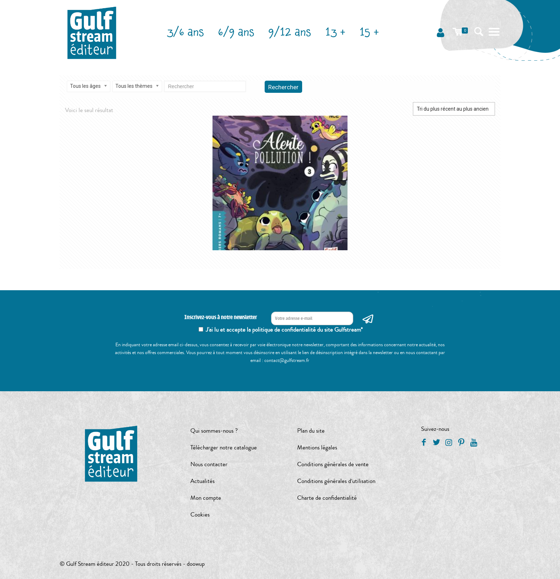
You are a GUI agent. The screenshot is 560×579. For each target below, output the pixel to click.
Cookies (200, 514)
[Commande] (454, 109)
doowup (196, 563)
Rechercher (283, 87)
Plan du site (311, 430)
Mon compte (205, 497)
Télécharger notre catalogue (223, 447)
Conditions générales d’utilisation (336, 481)
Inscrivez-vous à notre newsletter (220, 317)
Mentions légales (317, 447)
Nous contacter (209, 464)
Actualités (202, 481)
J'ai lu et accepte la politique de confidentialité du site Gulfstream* (284, 329)
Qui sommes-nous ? (214, 430)
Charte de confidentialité (327, 497)
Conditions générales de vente (333, 464)
